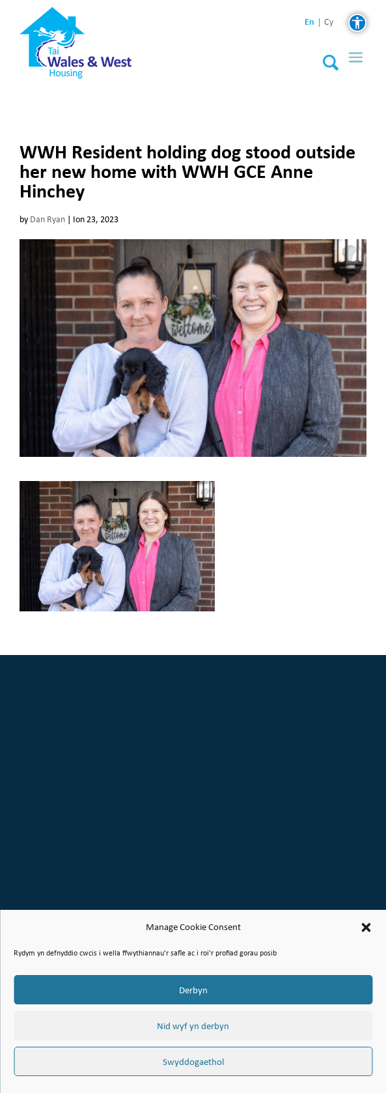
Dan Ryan (47, 219)
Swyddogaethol (193, 1062)
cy (328, 22)
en (309, 21)
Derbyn (193, 990)
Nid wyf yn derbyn (193, 1026)
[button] (365, 927)
